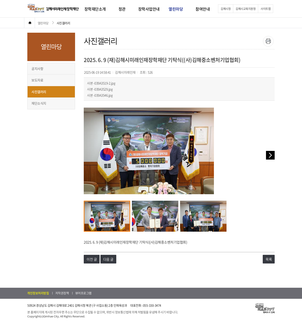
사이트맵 (266, 8)
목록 (269, 259)
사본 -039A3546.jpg (100, 95)
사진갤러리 (38, 91)
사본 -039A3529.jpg (100, 89)
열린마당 (43, 23)
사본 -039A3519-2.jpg (101, 83)
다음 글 (108, 259)
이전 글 (92, 259)
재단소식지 (38, 103)
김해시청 (226, 8)
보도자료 (37, 80)
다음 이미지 (270, 155)
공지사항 (37, 68)
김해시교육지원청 (246, 8)
